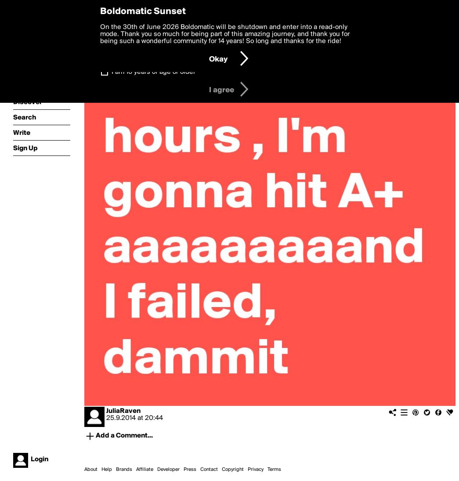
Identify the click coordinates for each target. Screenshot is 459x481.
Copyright (233, 469)
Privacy (256, 469)
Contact (209, 469)
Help (106, 469)
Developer (168, 469)
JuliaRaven (123, 411)
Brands (124, 469)
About (91, 469)
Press (190, 469)
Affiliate (144, 469)
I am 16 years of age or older (153, 72)
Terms (274, 469)
